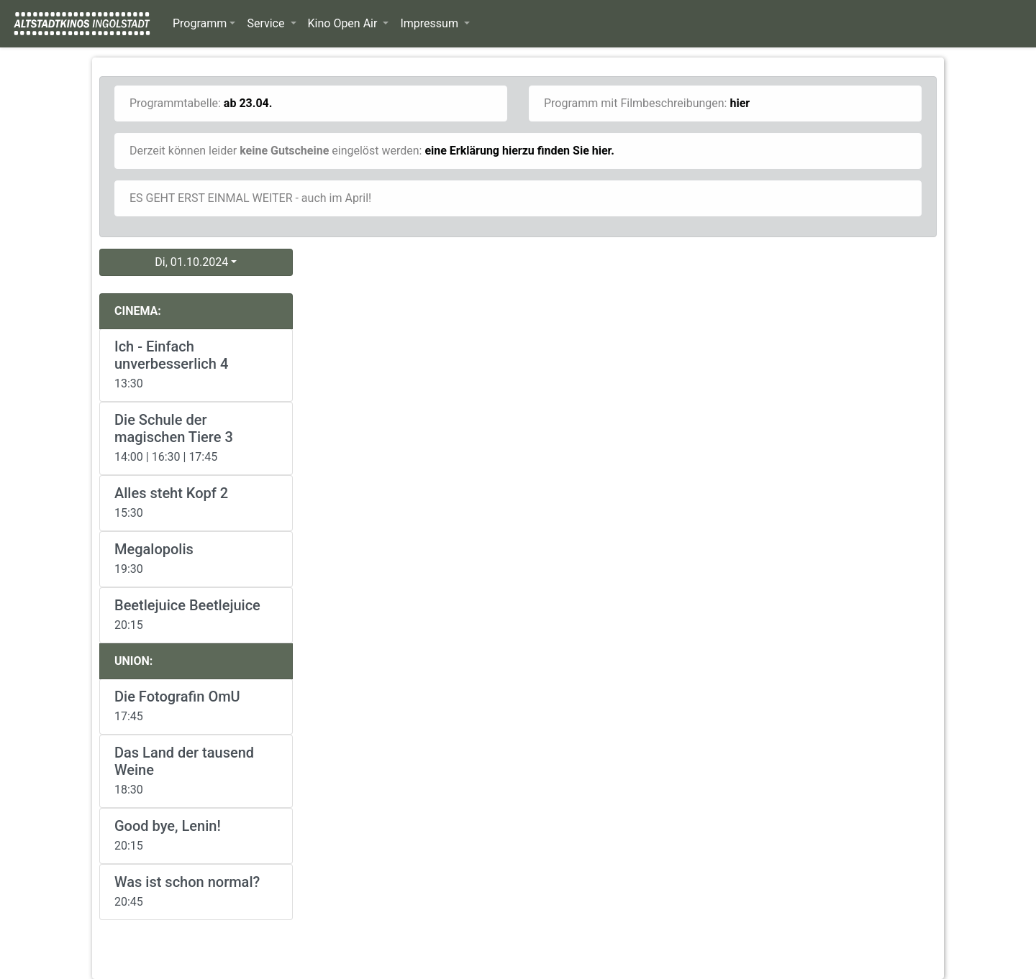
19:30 (196, 558)
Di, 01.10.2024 (191, 262)
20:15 (196, 614)
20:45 (196, 891)
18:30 (196, 770)
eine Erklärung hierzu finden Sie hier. (519, 150)
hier (740, 103)
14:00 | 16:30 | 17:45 (196, 437)
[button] (204, 23)
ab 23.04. (248, 103)
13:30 (196, 364)
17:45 (196, 705)
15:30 (196, 502)
